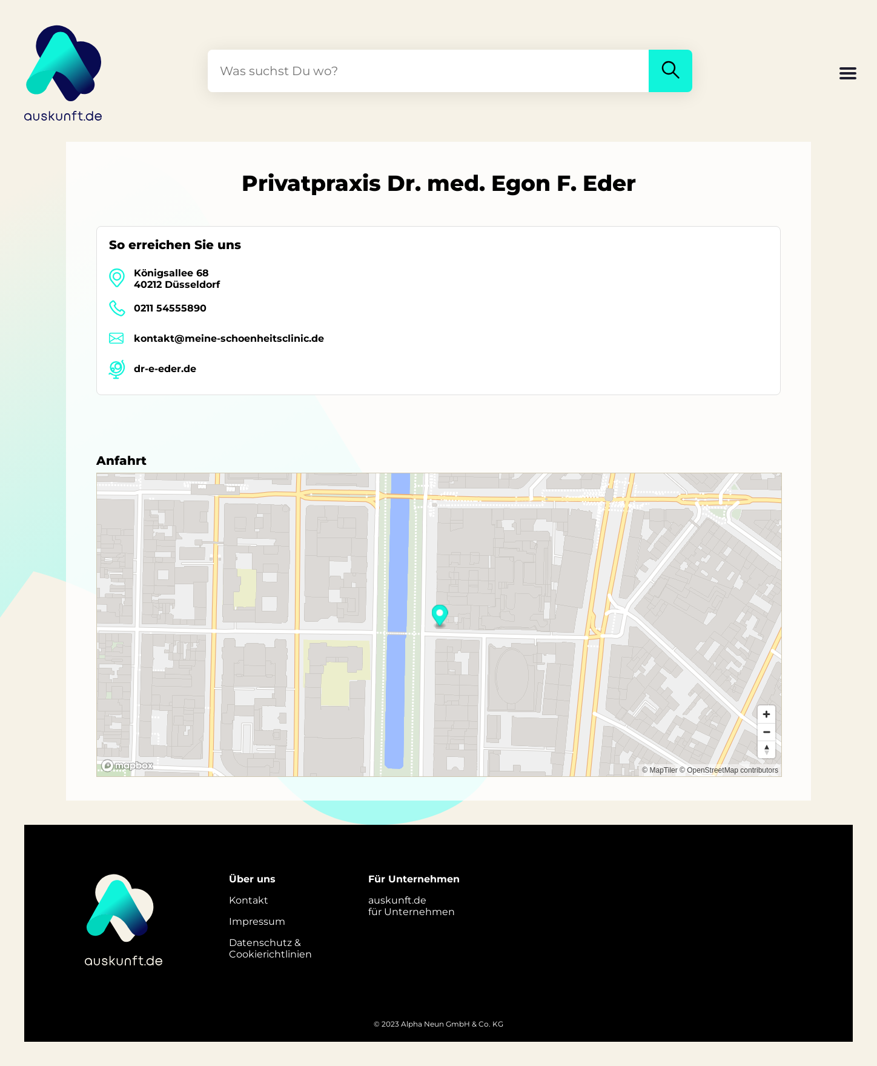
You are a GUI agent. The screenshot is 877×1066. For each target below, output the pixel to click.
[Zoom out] (766, 732)
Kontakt (248, 900)
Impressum (257, 921)
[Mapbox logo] (127, 766)
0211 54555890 (170, 308)
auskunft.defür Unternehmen (411, 906)
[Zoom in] (766, 714)
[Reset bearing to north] (766, 749)
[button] (848, 74)
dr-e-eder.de (165, 369)
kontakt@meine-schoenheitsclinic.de (229, 338)
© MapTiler (659, 770)
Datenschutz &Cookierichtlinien (270, 948)
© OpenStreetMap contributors (729, 770)
